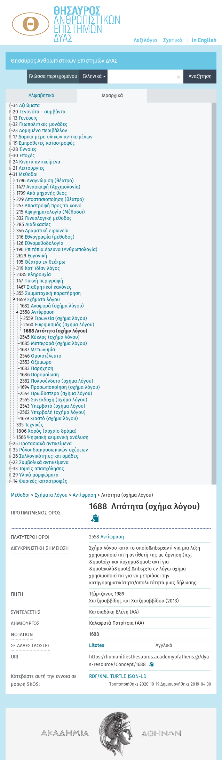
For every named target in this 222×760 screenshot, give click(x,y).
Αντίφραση (84, 495)
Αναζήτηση (200, 76)
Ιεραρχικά (112, 95)
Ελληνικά (94, 76)
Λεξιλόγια (146, 40)
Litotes (96, 645)
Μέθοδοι (20, 495)
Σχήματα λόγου (51, 495)
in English (204, 40)
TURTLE (118, 676)
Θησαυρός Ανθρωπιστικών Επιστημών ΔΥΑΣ (64, 60)
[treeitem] (29, 106)
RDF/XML (99, 676)
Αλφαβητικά (41, 95)
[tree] (111, 294)
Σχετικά (173, 40)
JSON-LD (137, 676)
